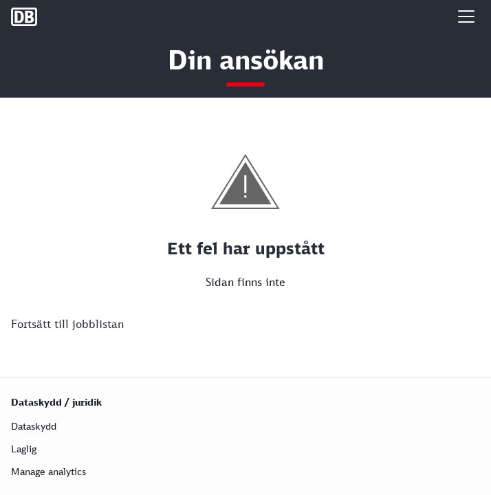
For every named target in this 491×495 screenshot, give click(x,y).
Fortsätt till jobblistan (67, 324)
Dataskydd (33, 426)
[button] (466, 16)
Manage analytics (48, 471)
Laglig (23, 448)
